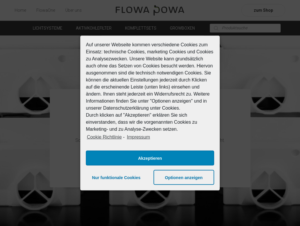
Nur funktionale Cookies (116, 177)
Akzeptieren (150, 158)
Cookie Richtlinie (104, 136)
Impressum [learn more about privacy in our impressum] (138, 136)
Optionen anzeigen (184, 177)
